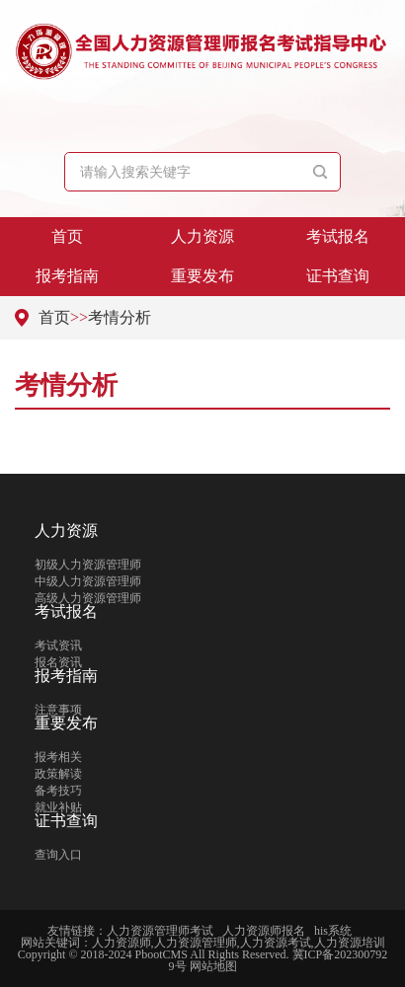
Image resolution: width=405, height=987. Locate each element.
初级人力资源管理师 (88, 564)
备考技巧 (58, 790)
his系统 (333, 931)
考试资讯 (58, 645)
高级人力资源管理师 (88, 598)
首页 (67, 236)
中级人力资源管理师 (88, 581)
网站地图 (213, 966)
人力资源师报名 (263, 931)
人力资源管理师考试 (160, 931)
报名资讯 (58, 662)
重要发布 (202, 275)
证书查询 (337, 275)
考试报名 (337, 236)
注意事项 (58, 710)
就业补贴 (58, 807)
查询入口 (58, 855)
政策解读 (58, 774)
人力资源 (202, 236)
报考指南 (67, 275)
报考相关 (58, 757)
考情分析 (119, 317)
